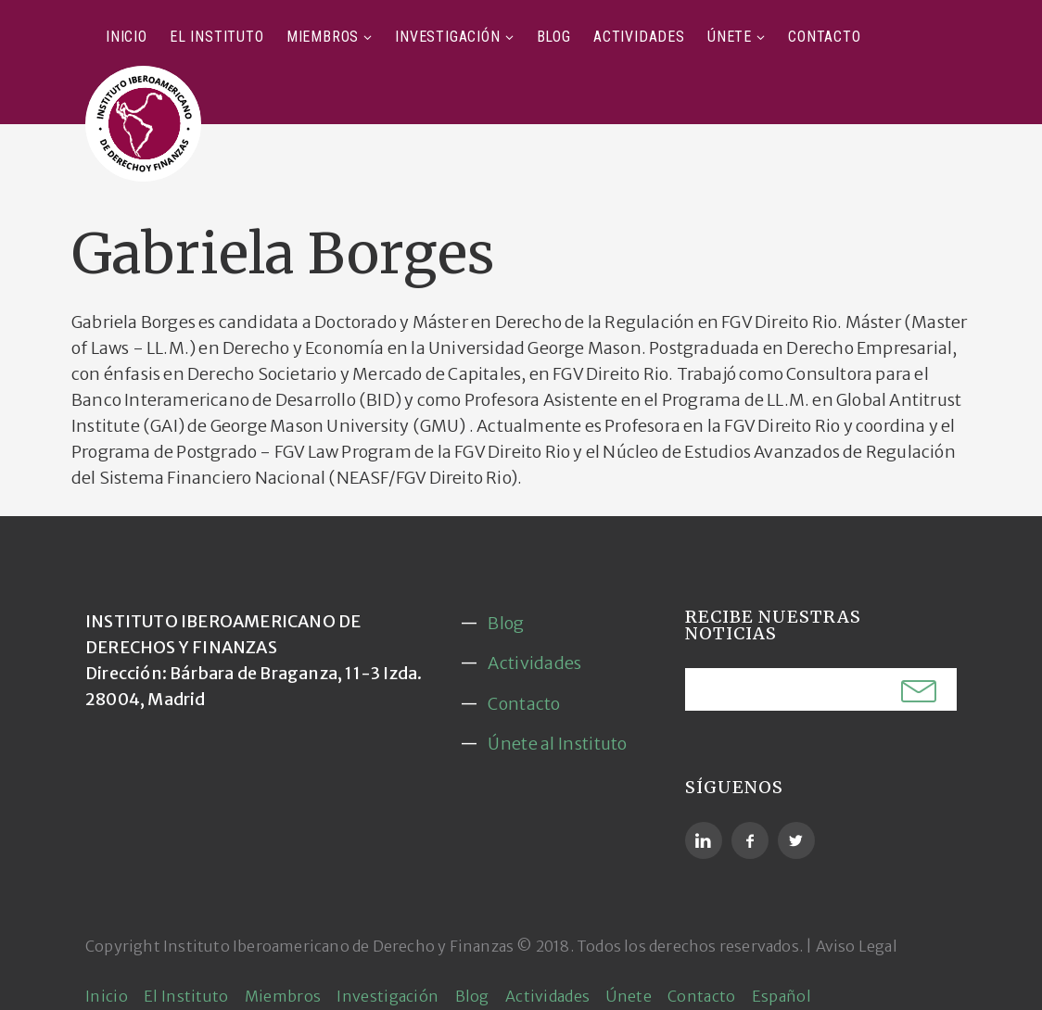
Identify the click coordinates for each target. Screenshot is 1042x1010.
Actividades (639, 36)
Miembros (322, 36)
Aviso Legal (856, 946)
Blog (554, 36)
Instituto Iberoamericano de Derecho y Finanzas (338, 946)
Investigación (447, 36)
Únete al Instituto (557, 743)
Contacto (824, 36)
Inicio (126, 36)
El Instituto (217, 36)
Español (781, 996)
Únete (729, 36)
